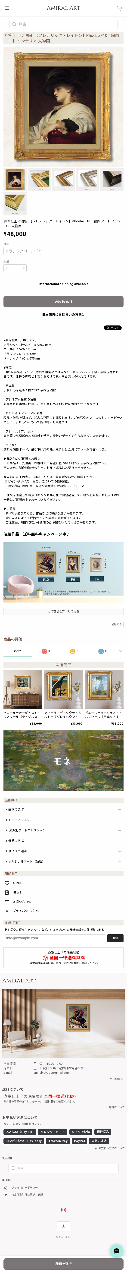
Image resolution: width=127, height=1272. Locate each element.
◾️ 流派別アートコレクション (25, 830)
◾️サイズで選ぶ (16, 851)
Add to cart (63, 301)
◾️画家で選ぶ (14, 809)
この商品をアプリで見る (63, 611)
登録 (115, 938)
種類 (6, 244)
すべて (17, 651)
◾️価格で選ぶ (14, 841)
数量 (6, 261)
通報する (117, 624)
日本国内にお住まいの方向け (63, 314)
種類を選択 (64, 1264)
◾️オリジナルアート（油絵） (25, 861)
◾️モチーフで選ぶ (17, 820)
